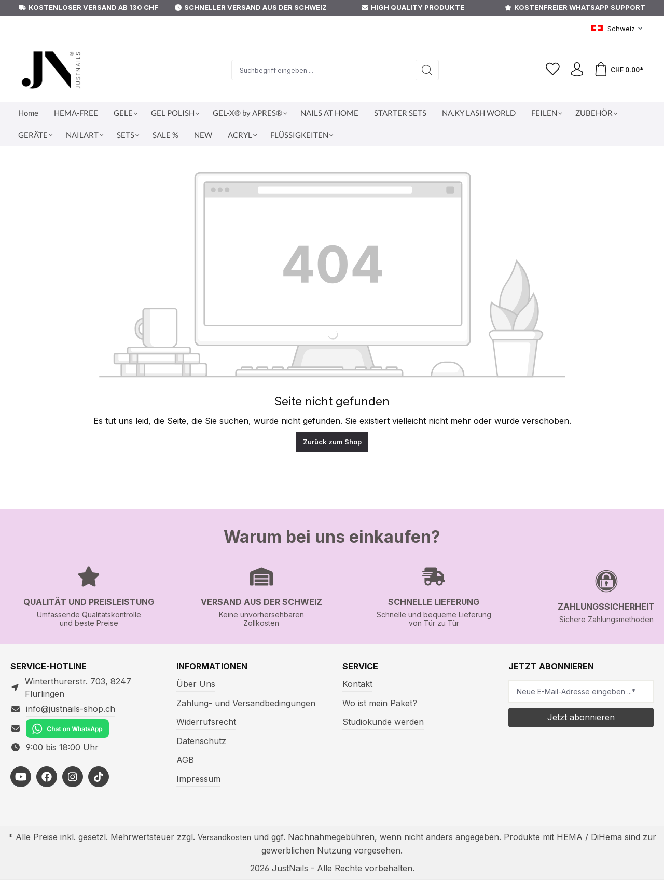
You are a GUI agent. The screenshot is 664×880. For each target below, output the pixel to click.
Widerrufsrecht (206, 722)
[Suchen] (424, 70)
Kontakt (357, 684)
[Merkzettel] (548, 70)
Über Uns (195, 684)
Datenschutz (201, 741)
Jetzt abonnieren (581, 717)
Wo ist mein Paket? (379, 703)
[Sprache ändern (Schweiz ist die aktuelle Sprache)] (617, 29)
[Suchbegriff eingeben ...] (321, 70)
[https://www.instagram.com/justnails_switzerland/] (72, 776)
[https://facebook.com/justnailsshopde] (46, 776)
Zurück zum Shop (332, 441)
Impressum (198, 779)
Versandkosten (224, 837)
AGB (185, 759)
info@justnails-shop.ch (70, 709)
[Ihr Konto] (574, 70)
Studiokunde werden (383, 722)
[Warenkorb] (617, 70)
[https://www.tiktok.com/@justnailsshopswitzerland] (98, 776)
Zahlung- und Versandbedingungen (245, 703)
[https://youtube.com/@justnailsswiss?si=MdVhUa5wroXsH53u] (20, 776)
